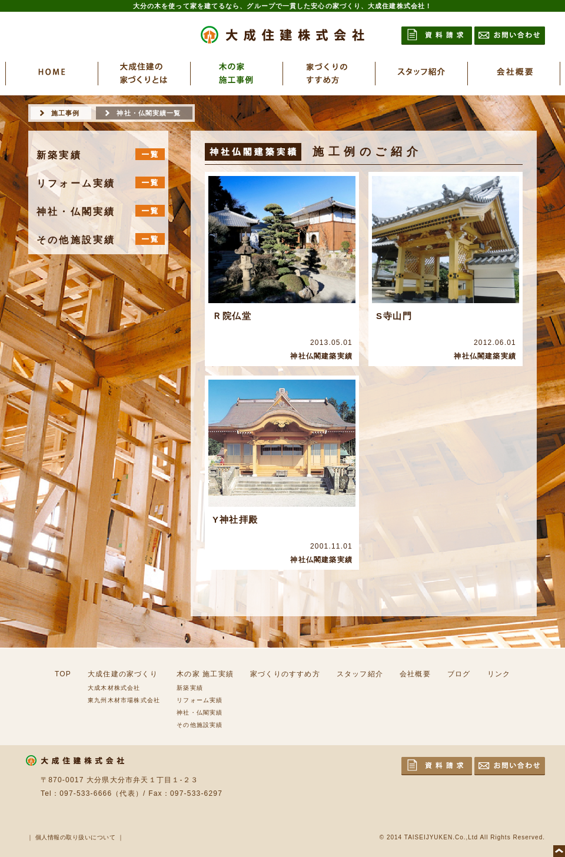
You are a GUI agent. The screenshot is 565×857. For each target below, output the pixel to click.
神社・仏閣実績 (199, 712)
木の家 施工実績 (205, 674)
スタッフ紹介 (360, 674)
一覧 (150, 154)
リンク (499, 674)
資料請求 (436, 35)
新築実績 (190, 688)
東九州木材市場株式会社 (124, 700)
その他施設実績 (199, 725)
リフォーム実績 (199, 700)
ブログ (459, 674)
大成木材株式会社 (114, 688)
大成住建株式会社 (282, 34)
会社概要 (415, 674)
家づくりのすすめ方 (285, 674)
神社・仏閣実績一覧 (149, 113)
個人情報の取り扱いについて (75, 837)
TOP (63, 674)
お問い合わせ (509, 35)
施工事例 (65, 113)
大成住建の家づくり (123, 674)
